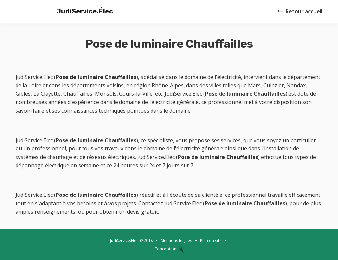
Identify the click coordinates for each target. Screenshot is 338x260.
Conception (169, 249)
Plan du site (210, 240)
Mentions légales (176, 240)
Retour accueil (299, 11)
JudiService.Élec (71, 11)
